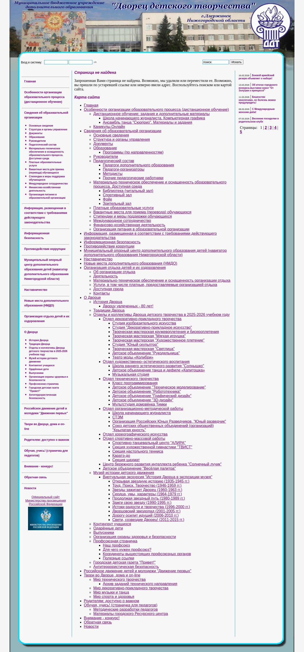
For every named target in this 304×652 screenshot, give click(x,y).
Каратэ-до (121, 456)
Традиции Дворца (39, 344)
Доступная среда (108, 289)
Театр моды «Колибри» (132, 357)
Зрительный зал (117, 204)
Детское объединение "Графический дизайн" (151, 396)
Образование (37, 137)
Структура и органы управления (48, 129)
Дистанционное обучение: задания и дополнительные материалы (151, 114)
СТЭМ (117, 417)
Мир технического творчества (119, 579)
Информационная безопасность (112, 242)
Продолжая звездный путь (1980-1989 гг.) (148, 498)
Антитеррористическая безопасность (126, 567)
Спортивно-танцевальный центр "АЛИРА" (149, 443)
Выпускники (36, 373)
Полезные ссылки (118, 558)
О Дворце (31, 332)
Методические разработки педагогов (125, 609)
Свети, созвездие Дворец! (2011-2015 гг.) (148, 520)
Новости (30, 488)
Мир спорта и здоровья (113, 597)
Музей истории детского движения (123, 473)
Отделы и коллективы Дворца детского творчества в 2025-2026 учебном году (48, 351)
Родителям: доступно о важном (46, 439)
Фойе (107, 199)
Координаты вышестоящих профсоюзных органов (147, 554)
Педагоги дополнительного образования (138, 165)
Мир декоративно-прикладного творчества (130, 588)
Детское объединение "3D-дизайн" (142, 400)
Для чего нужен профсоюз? (127, 550)
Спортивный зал (117, 195)
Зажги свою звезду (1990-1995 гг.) (141, 503)
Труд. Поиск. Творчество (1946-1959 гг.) (146, 485)
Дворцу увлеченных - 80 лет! (128, 306)
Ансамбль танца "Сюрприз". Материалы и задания (147, 122)
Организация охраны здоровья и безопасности (134, 537)
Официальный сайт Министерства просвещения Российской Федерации (45, 500)
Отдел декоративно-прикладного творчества (142, 319)
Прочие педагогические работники (133, 178)
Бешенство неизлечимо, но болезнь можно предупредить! (257, 100)
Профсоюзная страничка (43, 384)
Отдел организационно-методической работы (143, 409)
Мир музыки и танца (111, 592)
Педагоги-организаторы (123, 169)
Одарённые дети (39, 369)
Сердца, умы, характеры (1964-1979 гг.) (147, 494)
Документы (35, 133)
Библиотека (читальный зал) (128, 191)
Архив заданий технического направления (140, 584)
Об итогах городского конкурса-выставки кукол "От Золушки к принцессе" (258, 88)
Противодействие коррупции (44, 249)
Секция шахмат (126, 460)
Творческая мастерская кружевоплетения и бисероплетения (165, 332)
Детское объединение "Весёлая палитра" (139, 468)
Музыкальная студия (130, 374)
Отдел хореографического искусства (135, 434)
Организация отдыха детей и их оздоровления (125, 268)
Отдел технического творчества (131, 379)
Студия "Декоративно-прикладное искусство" (152, 327)
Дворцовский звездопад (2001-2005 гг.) (146, 511)
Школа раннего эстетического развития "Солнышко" (158, 366)
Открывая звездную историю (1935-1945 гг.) (150, 481)
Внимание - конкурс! (38, 466)
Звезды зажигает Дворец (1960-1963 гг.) (147, 490)
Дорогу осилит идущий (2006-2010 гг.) (145, 515)
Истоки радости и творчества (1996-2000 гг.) (151, 507)
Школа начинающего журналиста (141, 413)
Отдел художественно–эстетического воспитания (146, 362)
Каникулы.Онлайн (109, 127)
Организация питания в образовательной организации (141, 229)
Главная (30, 81)
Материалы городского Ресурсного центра (130, 614)
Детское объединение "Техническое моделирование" (159, 387)
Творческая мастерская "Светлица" (143, 349)
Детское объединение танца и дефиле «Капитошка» (158, 370)
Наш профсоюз (116, 545)
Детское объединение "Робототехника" (146, 391)
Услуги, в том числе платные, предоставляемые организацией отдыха (155, 285)
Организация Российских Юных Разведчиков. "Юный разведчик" (169, 421)
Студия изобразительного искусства (144, 323)
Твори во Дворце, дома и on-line (112, 575)
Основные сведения (41, 125)
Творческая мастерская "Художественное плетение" (158, 340)
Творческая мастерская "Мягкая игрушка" (149, 336)
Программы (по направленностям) (133, 152)
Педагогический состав (43, 144)
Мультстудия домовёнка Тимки (139, 404)
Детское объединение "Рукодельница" (146, 353)
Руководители (37, 141)
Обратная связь (35, 477)
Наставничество (35, 289)
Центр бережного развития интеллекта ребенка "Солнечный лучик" (162, 464)
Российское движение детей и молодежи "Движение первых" (137, 571)
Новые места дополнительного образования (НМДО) (130, 263)
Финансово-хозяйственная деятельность (129, 225)
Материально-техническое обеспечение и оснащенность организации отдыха (161, 280)
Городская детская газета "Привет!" (124, 562)
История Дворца (38, 340)
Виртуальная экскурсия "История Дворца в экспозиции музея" (157, 477)
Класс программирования (134, 383)
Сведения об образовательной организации (122, 131)
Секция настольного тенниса (137, 451)
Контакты (101, 293)
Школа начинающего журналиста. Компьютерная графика (154, 118)
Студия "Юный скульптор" (135, 344)
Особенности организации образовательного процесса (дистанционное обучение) (44, 97)
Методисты (113, 174)
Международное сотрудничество (48, 183)
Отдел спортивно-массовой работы (134, 438)
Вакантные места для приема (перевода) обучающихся (142, 212)
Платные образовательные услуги (123, 208)
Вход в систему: (32, 62)
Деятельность (105, 276)
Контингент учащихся (41, 365)
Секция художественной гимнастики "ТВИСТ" (152, 447)
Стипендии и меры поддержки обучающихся (132, 216)
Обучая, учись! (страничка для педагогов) (120, 605)
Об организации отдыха (114, 272)
